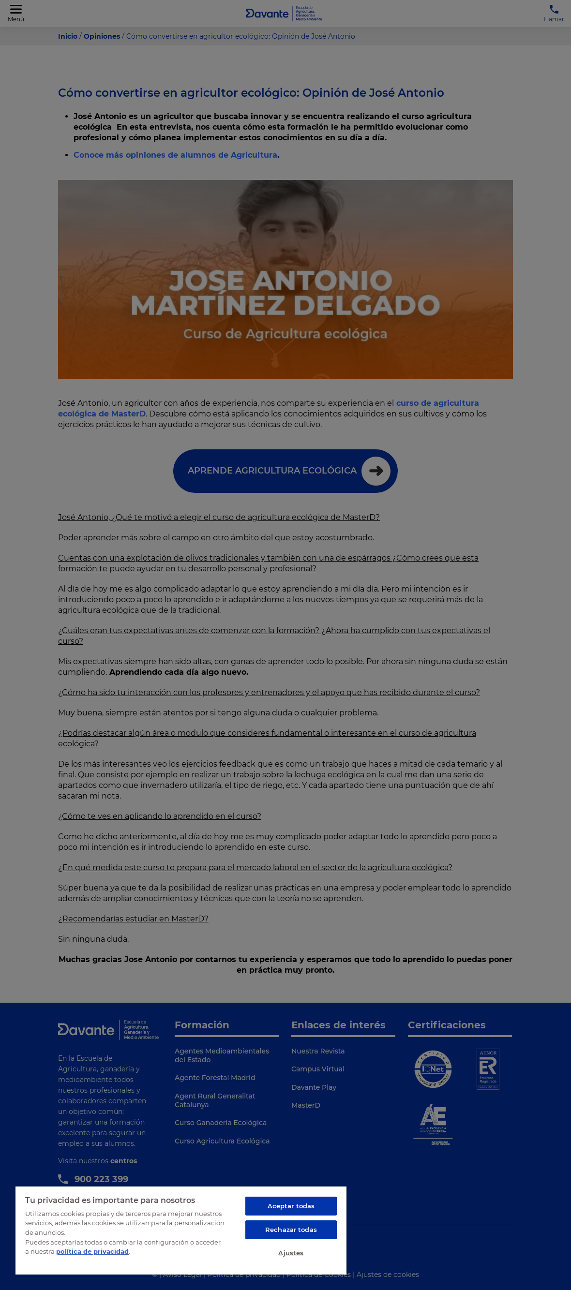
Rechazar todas (291, 1229)
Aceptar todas (291, 1206)
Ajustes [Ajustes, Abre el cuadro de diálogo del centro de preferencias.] (290, 1253)
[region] (180, 1230)
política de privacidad (92, 1251)
